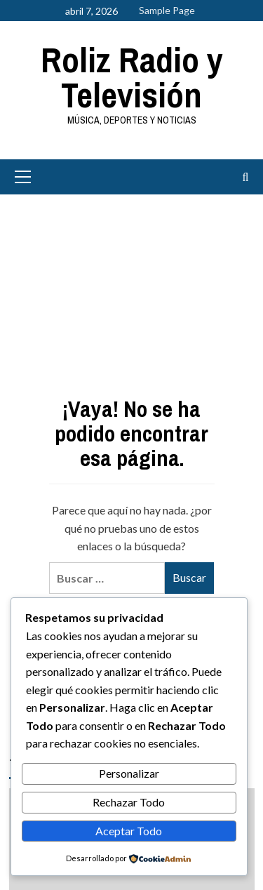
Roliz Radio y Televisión (132, 77)
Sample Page (167, 10)
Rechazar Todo (129, 802)
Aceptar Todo (128, 830)
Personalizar (129, 773)
